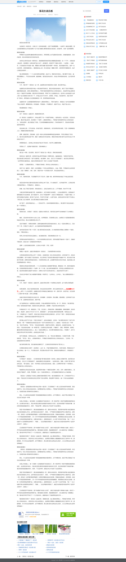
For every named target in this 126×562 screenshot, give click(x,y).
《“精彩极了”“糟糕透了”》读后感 (27, 540)
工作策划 (88, 76)
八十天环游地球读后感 (53, 552)
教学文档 (71, 1)
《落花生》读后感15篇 (27, 556)
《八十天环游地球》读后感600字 (27, 552)
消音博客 (61, 560)
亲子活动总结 (102, 26)
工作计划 (101, 80)
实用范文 (41, 1)
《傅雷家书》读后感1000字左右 (56, 540)
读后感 (35, 6)
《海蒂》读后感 (22, 549)
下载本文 (56, 14)
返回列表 (72, 556)
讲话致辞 (48, 1)
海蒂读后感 (50, 549)
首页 (24, 6)
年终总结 (101, 73)
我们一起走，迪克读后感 (25, 545)
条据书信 (63, 1)
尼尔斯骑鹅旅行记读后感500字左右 (28, 542)
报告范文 (56, 1)
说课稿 (88, 73)
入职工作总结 (89, 36)
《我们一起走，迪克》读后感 (55, 542)
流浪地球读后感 (51, 547)
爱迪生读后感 (50, 545)
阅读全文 (50, 14)
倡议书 (100, 76)
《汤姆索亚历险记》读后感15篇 (27, 547)
